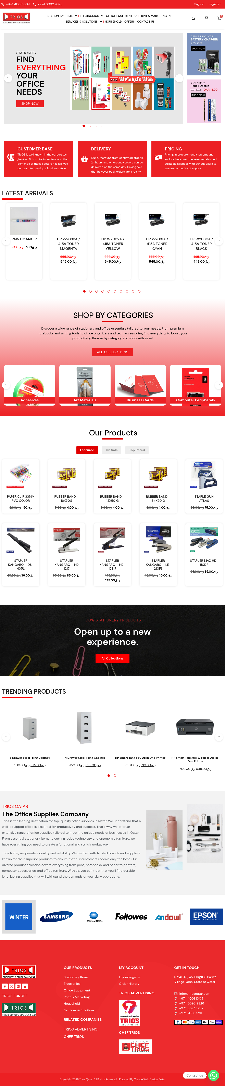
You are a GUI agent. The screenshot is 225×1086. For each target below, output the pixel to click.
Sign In (199, 4)
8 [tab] (127, 291)
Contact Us (146, 21)
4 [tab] (102, 126)
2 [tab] (90, 126)
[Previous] (8, 78)
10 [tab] (139, 291)
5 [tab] (109, 291)
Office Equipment (121, 16)
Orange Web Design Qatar (149, 1079)
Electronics (91, 16)
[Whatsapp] (213, 1075)
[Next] (179, 78)
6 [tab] (115, 291)
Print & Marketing (155, 16)
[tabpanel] (94, 78)
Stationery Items (62, 16)
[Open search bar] (193, 19)
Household (113, 21)
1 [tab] (84, 126)
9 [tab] (133, 291)
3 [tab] (96, 126)
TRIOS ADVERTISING (136, 993)
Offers (129, 21)
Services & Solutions (84, 21)
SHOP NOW (30, 103)
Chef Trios (129, 1032)
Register (215, 4)
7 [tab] (121, 291)
